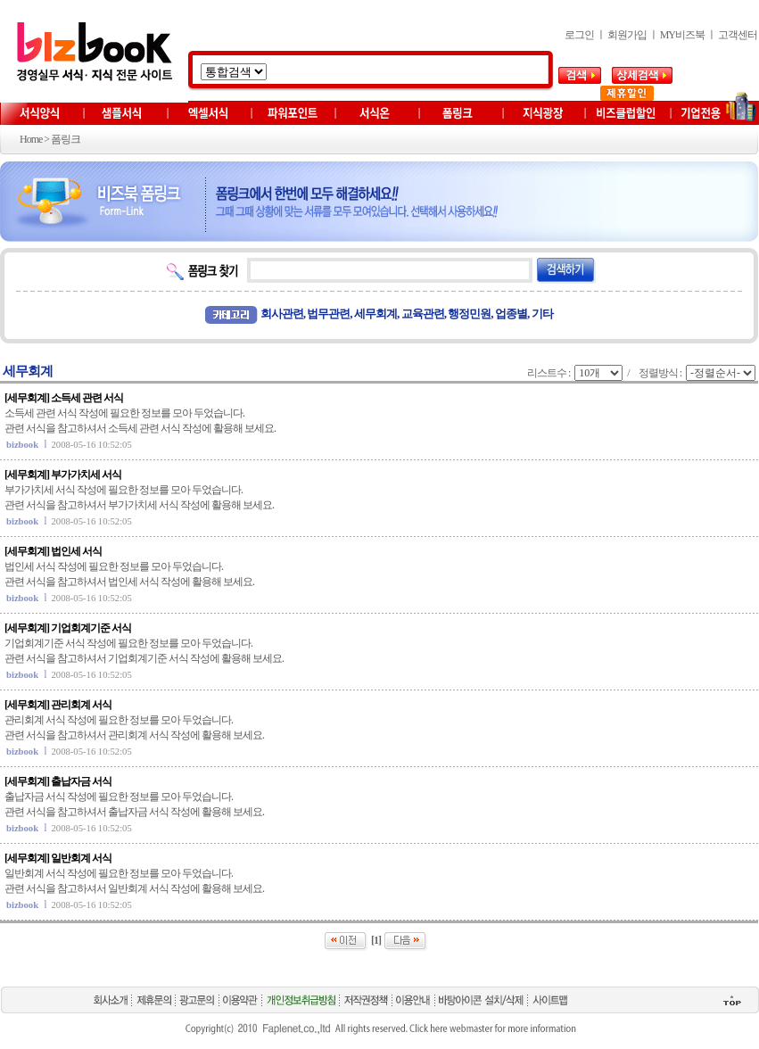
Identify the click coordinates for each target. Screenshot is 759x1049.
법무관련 (328, 313)
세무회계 (375, 313)
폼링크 (65, 139)
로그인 (579, 35)
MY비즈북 (682, 35)
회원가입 (627, 35)
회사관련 (281, 313)
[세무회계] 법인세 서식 (53, 551)
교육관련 (422, 313)
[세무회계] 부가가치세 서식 (62, 474)
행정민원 (469, 313)
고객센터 (737, 35)
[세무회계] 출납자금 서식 (57, 781)
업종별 (511, 313)
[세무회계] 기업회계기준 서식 (67, 628)
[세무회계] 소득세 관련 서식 (63, 398)
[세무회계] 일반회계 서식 (57, 858)
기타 (542, 313)
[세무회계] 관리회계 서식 (57, 704)
